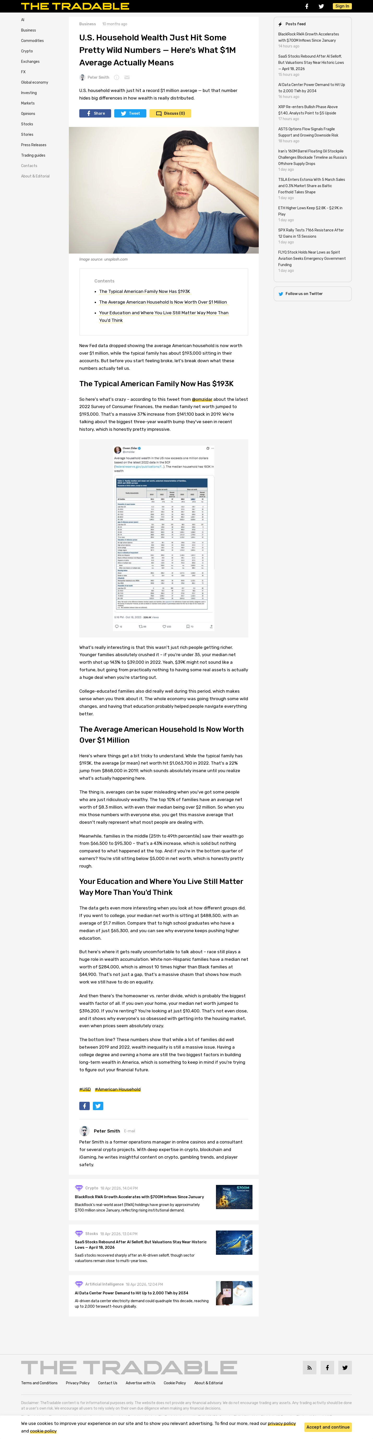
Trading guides (33, 155)
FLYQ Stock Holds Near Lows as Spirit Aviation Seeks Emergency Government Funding (312, 258)
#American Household (118, 1089)
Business (28, 30)
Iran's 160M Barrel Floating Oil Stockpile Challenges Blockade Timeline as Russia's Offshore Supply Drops (312, 157)
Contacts (29, 166)
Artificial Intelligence (105, 1284)
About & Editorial (35, 176)
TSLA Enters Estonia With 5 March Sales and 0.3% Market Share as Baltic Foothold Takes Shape (311, 185)
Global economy (34, 82)
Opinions (28, 114)
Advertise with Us (140, 1383)
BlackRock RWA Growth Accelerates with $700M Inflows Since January (139, 1197)
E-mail (129, 1131)
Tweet (134, 113)
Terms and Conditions (39, 1383)
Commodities (32, 41)
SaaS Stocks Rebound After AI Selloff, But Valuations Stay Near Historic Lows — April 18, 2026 (141, 1245)
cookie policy (43, 1431)
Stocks (27, 124)
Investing (29, 93)
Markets (28, 103)
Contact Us (107, 1383)
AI (22, 20)
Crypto (27, 51)
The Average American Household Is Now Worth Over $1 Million (163, 302)
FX (23, 72)
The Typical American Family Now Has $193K (145, 291)
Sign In (342, 6)
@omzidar (202, 399)
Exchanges (30, 61)
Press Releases (33, 145)
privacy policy (282, 1423)
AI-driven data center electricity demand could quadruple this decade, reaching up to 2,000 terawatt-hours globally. (142, 1304)
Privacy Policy (78, 1383)
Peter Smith (94, 77)
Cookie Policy (175, 1383)
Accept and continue (328, 1427)
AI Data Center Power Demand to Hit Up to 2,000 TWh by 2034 (132, 1293)
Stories (27, 134)
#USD (85, 1089)
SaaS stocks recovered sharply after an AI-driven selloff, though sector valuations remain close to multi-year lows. (135, 1258)
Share (99, 113)
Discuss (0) (174, 113)
